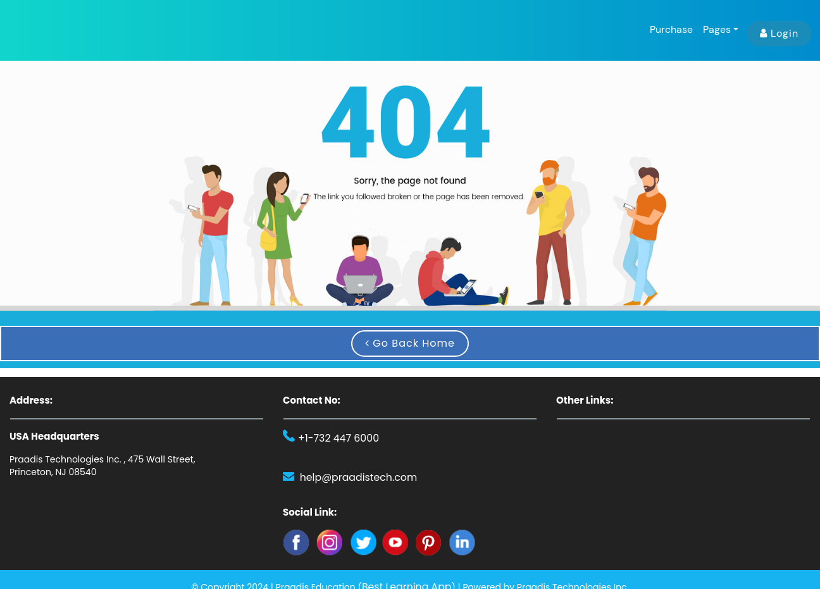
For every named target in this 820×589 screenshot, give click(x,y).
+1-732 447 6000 (334, 438)
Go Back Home (410, 343)
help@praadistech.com (352, 476)
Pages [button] (717, 29)
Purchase (671, 29)
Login (779, 33)
